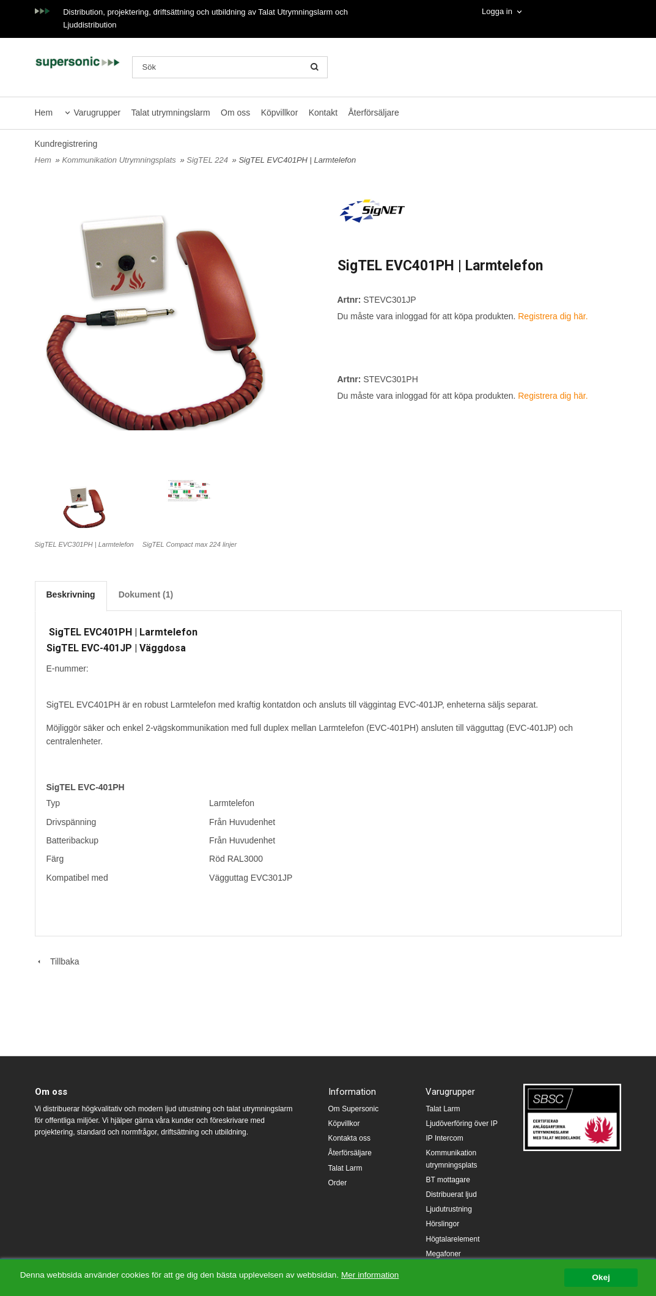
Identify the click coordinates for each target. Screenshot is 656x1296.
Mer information (370, 1274)
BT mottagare (448, 1180)
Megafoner (443, 1254)
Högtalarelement (452, 1239)
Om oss (235, 112)
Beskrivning (70, 594)
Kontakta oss (349, 1138)
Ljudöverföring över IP (461, 1123)
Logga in (497, 11)
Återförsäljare (373, 112)
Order (337, 1183)
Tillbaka (57, 961)
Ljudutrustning (448, 1209)
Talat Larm (345, 1168)
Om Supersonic (353, 1109)
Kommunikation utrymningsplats (451, 1159)
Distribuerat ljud (451, 1194)
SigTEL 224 (208, 160)
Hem (44, 112)
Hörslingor (442, 1224)
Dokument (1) (146, 594)
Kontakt (323, 112)
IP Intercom (444, 1138)
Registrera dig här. (553, 316)
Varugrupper (96, 112)
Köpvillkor (279, 112)
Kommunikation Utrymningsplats (120, 160)
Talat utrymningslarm (170, 112)
